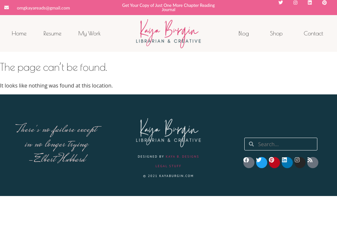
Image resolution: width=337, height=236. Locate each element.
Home (19, 33)
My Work (89, 33)
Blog (243, 33)
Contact (313, 33)
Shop (276, 33)
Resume (53, 33)
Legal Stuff (169, 166)
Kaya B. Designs (182, 156)
